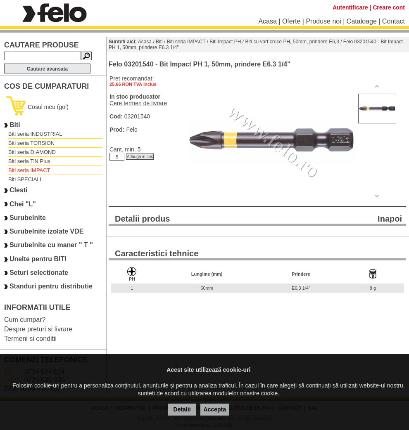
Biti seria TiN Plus (29, 161)
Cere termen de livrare (138, 103)
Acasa (267, 21)
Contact (393, 21)
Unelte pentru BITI (38, 258)
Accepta (215, 409)
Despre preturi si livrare (38, 329)
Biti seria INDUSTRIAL (35, 134)
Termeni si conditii (30, 338)
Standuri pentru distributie (51, 286)
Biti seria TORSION (31, 143)
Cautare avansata (47, 69)
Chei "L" (23, 204)
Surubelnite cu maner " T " (51, 245)
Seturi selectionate (39, 272)
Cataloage (362, 21)
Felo (131, 129)
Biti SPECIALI (24, 179)
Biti (15, 124)
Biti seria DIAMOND (32, 152)
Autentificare (350, 7)
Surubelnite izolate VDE (47, 231)
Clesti (19, 190)
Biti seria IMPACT (29, 170)
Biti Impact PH (225, 42)
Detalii (182, 409)
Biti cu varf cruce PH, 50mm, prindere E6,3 (292, 42)
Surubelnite (28, 217)
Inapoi (390, 218)
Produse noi (323, 21)
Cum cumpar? (24, 319)
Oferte (291, 21)
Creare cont (389, 7)
